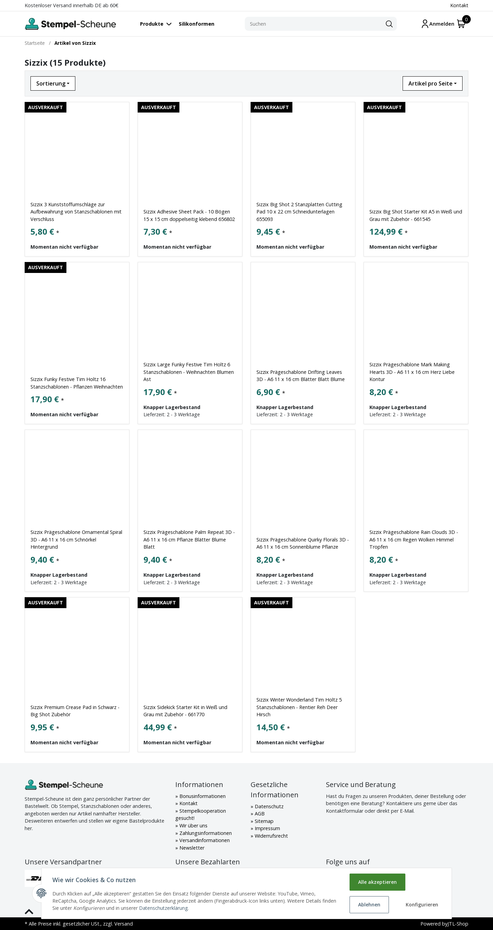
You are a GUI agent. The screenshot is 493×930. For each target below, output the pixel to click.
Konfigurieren (422, 904)
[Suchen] (313, 24)
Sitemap (263, 821)
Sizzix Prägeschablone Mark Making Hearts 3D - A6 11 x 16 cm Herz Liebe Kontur (412, 371)
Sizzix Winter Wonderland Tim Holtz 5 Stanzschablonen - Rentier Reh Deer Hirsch (299, 707)
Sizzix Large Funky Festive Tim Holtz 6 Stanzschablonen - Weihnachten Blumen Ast (188, 371)
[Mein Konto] (437, 23)
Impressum (266, 828)
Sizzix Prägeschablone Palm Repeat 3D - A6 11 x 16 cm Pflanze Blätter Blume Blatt (189, 539)
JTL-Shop (457, 923)
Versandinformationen (204, 840)
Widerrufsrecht (270, 836)
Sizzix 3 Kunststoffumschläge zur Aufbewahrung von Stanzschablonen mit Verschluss (76, 211)
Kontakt (459, 5)
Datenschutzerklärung (163, 908)
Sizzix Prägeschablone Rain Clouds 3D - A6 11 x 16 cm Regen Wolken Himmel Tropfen (413, 539)
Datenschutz (268, 806)
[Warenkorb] (461, 23)
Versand (123, 923)
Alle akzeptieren (377, 882)
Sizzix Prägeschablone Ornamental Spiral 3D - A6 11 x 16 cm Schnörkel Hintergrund (76, 539)
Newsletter (191, 847)
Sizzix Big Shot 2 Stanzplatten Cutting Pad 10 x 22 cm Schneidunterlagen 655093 (299, 211)
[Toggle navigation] (159, 24)
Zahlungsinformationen (205, 833)
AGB (259, 813)
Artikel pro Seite (430, 83)
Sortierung (50, 83)
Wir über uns (192, 825)
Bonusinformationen (202, 796)
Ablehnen (369, 904)
